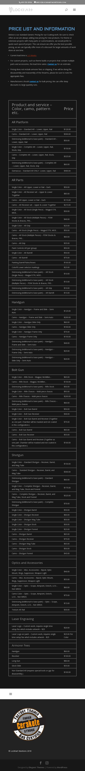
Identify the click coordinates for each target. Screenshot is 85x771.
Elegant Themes (36, 767)
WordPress (62, 767)
